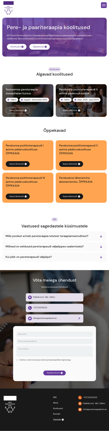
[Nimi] (55, 334)
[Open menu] (104, 5)
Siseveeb (56, 420)
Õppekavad (38, 47)
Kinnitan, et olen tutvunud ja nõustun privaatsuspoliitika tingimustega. (45, 360)
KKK (54, 397)
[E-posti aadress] (55, 341)
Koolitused (15, 47)
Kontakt (56, 414)
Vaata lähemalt (16, 110)
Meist (55, 403)
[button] (54, 236)
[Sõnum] (55, 351)
